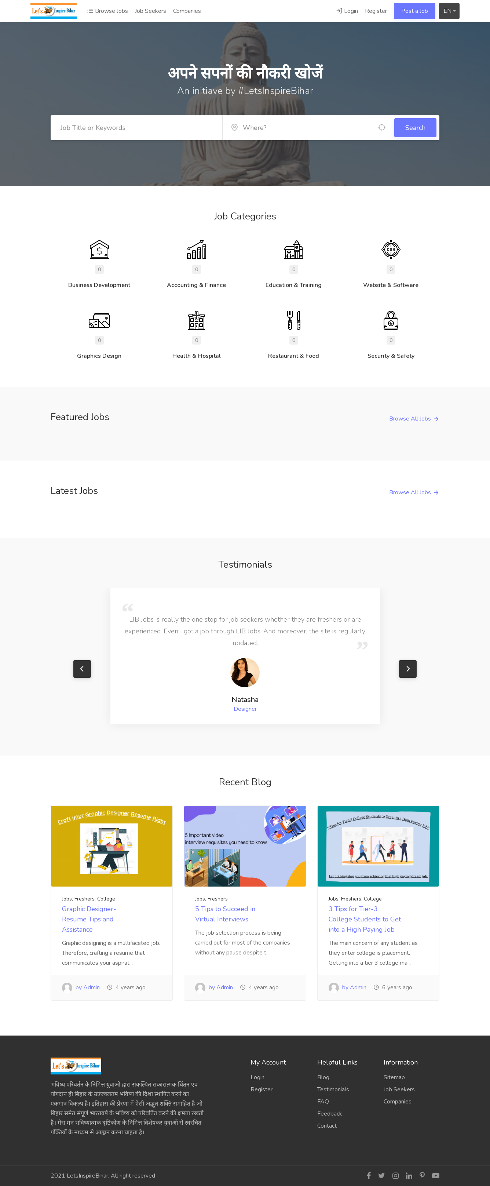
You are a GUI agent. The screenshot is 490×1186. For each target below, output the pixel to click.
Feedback (329, 1114)
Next (408, 669)
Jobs (67, 898)
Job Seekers (150, 11)
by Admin (81, 987)
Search (415, 127)
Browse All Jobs (410, 419)
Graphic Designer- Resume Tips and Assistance (89, 919)
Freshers (84, 898)
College (106, 898)
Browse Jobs (107, 11)
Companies (187, 11)
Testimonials (333, 1089)
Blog (323, 1077)
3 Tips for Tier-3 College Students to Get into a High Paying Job (365, 919)
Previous (82, 669)
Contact (327, 1126)
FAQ (323, 1102)
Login (347, 11)
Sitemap (394, 1077)
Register (376, 11)
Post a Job (414, 11)
